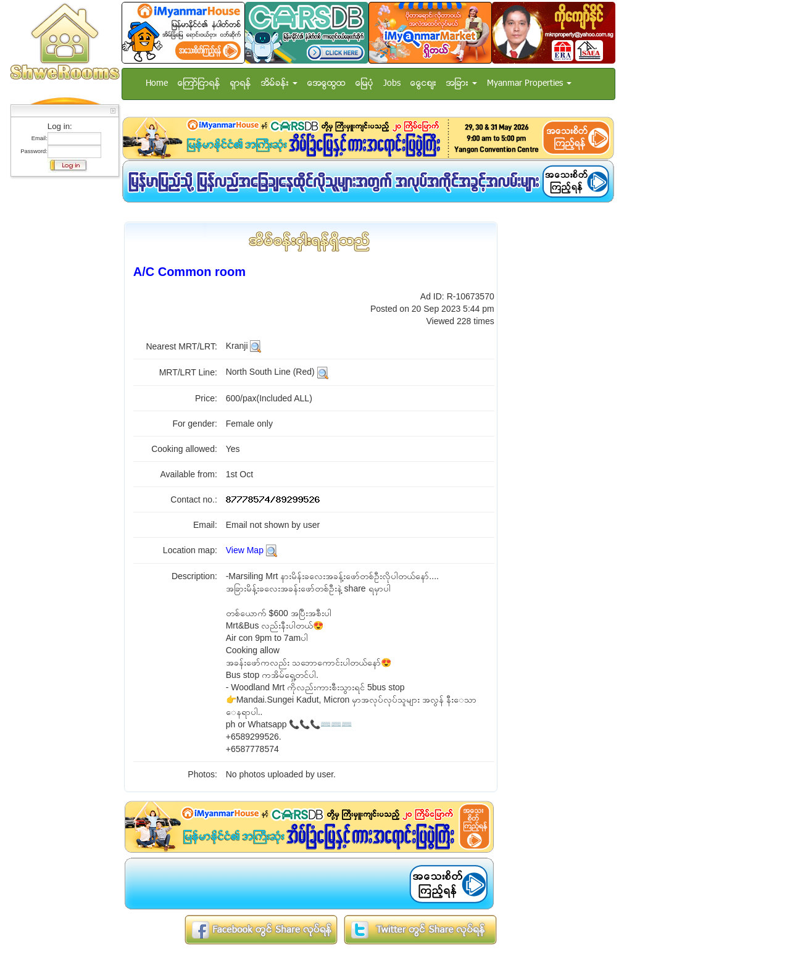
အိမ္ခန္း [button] (279, 83)
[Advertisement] (61, 367)
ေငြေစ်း (423, 83)
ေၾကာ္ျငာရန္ (199, 83)
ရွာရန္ (240, 83)
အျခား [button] (461, 83)
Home (157, 83)
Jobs (392, 83)
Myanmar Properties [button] (529, 83)
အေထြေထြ (326, 83)
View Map (245, 550)
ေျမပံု (364, 83)
